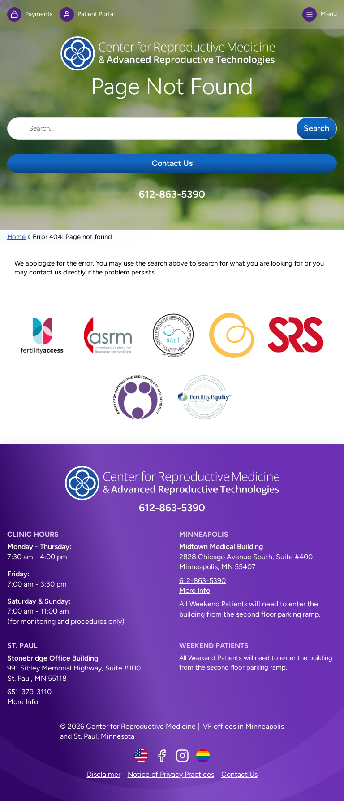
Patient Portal (87, 14)
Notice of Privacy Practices (171, 774)
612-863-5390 (172, 194)
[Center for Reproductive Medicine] (172, 53)
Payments (29, 14)
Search (316, 128)
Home (16, 237)
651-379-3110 (29, 692)
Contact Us (172, 163)
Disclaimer (103, 774)
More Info (194, 590)
